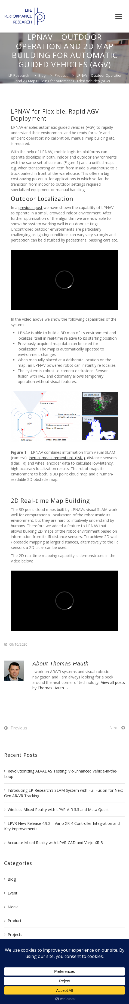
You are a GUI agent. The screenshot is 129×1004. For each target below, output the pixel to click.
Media (13, 906)
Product (15, 920)
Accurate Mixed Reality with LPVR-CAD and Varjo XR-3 (55, 842)
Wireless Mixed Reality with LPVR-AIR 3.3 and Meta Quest (58, 809)
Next (114, 727)
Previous (19, 728)
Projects (15, 934)
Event (12, 893)
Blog (12, 879)
